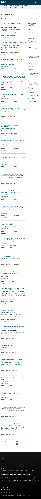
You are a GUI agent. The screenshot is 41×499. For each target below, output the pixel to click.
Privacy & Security (10, 472)
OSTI (4, 37)
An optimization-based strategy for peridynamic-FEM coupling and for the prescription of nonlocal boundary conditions (13, 77)
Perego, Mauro (12, 29)
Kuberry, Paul (4, 364)
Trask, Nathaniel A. (11, 178)
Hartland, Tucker (4, 160)
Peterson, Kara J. (4, 296)
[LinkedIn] (9, 492)
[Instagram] (8, 492)
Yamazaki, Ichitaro (10, 64)
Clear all (35, 18)
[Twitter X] (3, 492)
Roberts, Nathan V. (5, 128)
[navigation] (13, 19)
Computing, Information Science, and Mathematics (18, 5)
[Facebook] (1, 492)
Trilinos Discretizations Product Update (10, 393)
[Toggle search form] (36, 2)
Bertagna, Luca (4, 47)
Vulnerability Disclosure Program (24, 495)
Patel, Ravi (20, 177)
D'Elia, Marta (3, 81)
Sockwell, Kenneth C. (5, 226)
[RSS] (11, 492)
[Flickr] (6, 492)
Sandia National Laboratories (7, 477)
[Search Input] (30, 15)
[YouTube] (5, 492)
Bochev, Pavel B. (10, 81)
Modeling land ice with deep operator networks (12, 94)
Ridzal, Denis (10, 295)
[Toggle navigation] (2, 7)
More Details (13, 32)
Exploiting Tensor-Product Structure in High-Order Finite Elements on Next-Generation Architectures (13, 125)
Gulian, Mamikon (9, 177)
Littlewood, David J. (8, 82)
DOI (2, 37)
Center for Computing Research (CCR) (13, 7)
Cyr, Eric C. (3, 177)
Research (5, 5)
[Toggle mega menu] (39, 2)
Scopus (8, 37)
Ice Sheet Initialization (6, 345)
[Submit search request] (38, 15)
